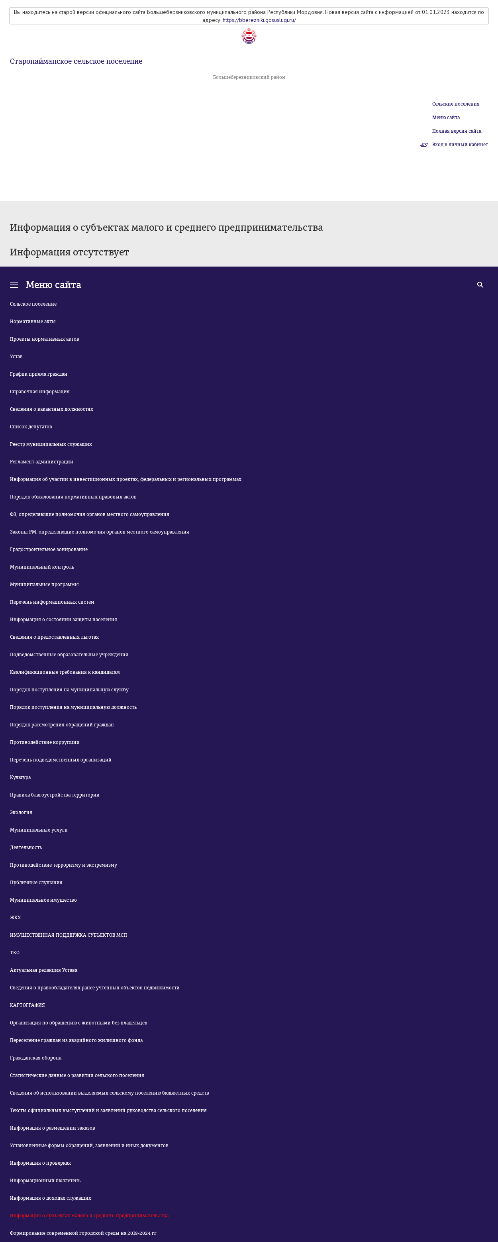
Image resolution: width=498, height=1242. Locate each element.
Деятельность (26, 847)
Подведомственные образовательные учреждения (69, 654)
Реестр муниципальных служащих (51, 444)
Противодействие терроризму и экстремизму (63, 865)
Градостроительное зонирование (49, 549)
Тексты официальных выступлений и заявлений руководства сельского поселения (108, 1110)
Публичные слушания (36, 882)
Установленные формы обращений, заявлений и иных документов (89, 1145)
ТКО (15, 953)
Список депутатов (31, 427)
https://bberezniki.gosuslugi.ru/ (259, 20)
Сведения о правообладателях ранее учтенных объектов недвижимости (95, 988)
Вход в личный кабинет (460, 144)
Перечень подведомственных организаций (61, 760)
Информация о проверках (40, 1163)
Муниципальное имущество (43, 900)
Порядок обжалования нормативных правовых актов (73, 497)
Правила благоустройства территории (55, 795)
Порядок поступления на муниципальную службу (69, 690)
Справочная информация (40, 391)
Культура (20, 777)
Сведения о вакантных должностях (51, 409)
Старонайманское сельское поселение (76, 61)
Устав (16, 356)
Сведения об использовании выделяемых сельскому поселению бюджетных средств (109, 1093)
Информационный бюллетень (45, 1180)
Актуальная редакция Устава (43, 970)
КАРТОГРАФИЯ (27, 1005)
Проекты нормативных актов (44, 339)
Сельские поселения (456, 104)
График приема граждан (38, 374)
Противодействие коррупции (45, 742)
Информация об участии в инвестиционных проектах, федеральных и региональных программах (125, 479)
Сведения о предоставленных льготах (54, 637)
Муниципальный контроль (42, 567)
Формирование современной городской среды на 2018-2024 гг (83, 1233)
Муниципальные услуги (39, 830)
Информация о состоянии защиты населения (63, 619)
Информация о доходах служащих (50, 1198)
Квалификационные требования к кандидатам (65, 672)
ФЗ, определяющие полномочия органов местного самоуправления (89, 514)
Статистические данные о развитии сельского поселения (77, 1075)
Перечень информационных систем (52, 602)
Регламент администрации (41, 462)
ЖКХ (15, 917)
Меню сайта (446, 117)
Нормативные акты (33, 321)
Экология (21, 812)
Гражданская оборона (35, 1058)
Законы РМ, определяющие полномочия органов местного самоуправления (99, 532)
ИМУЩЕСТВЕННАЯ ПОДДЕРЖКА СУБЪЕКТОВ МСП (68, 935)
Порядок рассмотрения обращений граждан (62, 725)
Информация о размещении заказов (52, 1128)
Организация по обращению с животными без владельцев (78, 1023)
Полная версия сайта (456, 131)
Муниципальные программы (44, 584)
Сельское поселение (33, 304)
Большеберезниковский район (249, 77)
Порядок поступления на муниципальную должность (73, 707)
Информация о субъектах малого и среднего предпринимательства (89, 1215)
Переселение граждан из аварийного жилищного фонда (76, 1040)
